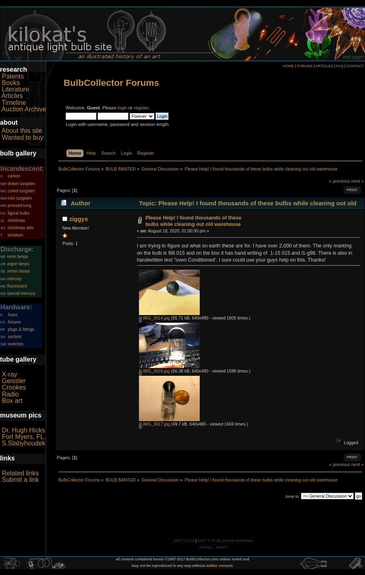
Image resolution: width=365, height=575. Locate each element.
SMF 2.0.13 (183, 540)
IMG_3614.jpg (154, 317)
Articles (12, 95)
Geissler (14, 380)
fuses (12, 315)
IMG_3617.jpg (154, 424)
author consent (219, 566)
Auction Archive (24, 109)
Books (10, 82)
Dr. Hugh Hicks (23, 430)
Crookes (14, 387)
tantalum (15, 235)
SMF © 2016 (209, 540)
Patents (12, 76)
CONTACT (355, 66)
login (122, 107)
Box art (12, 400)
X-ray (9, 374)
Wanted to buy (22, 137)
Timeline (14, 102)
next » (357, 181)
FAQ (340, 66)
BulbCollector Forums (111, 83)
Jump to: (292, 496)
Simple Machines (237, 540)
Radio (10, 394)
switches (15, 344)
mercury (14, 279)
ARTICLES (324, 66)
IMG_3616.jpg (154, 370)
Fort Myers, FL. (23, 436)
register (141, 107)
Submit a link (20, 479)
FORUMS (305, 66)
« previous (339, 181)
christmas (16, 220)
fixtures (14, 322)
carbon (14, 176)
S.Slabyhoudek (23, 443)
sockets (14, 336)
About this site (22, 130)
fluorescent (17, 286)
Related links (20, 473)
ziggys (78, 218)
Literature (15, 89)
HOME (288, 66)
